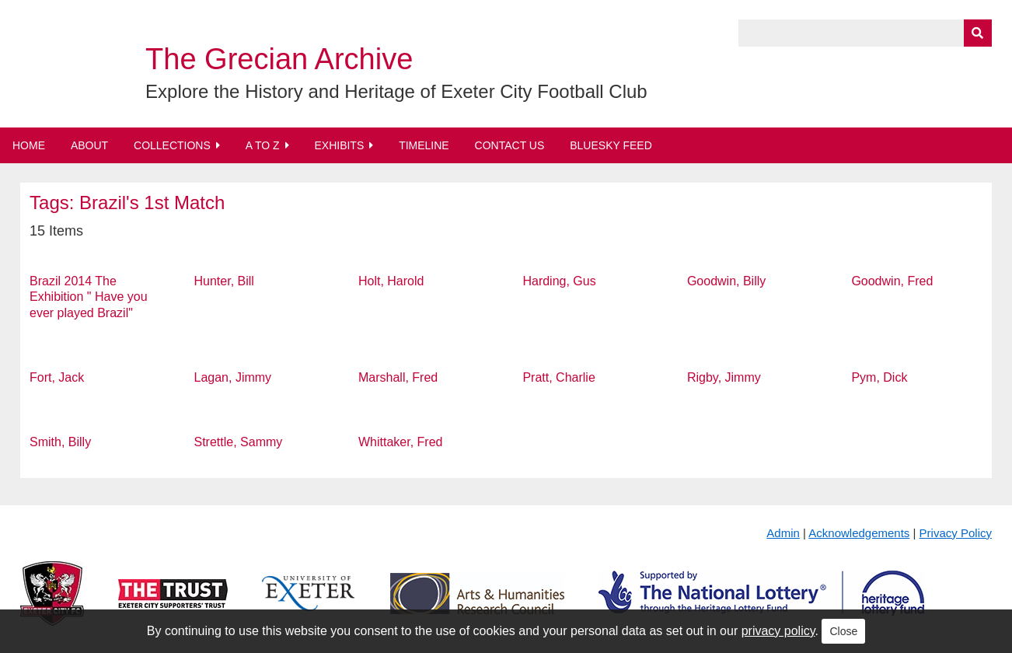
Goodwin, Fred (892, 281)
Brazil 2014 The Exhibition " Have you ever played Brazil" (89, 297)
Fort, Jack (57, 377)
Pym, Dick (879, 377)
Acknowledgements (858, 533)
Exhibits (339, 145)
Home (28, 145)
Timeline (424, 145)
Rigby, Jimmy (724, 377)
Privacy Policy (956, 533)
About (89, 145)
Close (843, 631)
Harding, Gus (558, 281)
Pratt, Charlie (558, 377)
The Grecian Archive (279, 59)
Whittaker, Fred (400, 442)
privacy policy (778, 630)
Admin (783, 533)
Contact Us (510, 145)
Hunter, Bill (224, 281)
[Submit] (978, 33)
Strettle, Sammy (238, 442)
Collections (172, 145)
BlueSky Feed (611, 145)
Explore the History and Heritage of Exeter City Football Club (396, 91)
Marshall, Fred (398, 377)
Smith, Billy (60, 442)
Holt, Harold (391, 281)
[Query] (865, 33)
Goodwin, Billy (726, 281)
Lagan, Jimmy (233, 377)
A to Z (263, 145)
